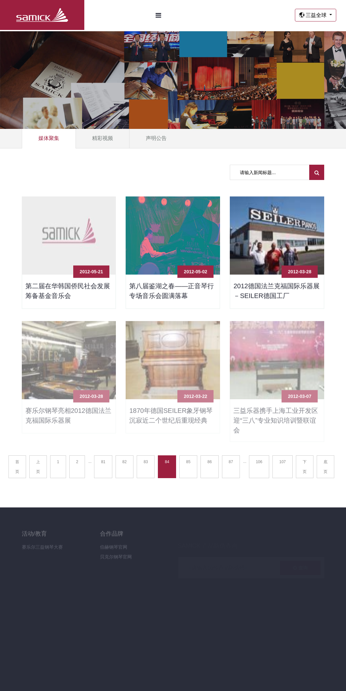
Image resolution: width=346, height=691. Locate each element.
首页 (17, 467)
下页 (305, 467)
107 (282, 462)
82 (124, 462)
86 (209, 462)
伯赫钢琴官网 (113, 549)
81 (103, 462)
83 (146, 462)
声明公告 (156, 138)
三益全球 (313, 15)
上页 (38, 467)
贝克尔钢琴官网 (116, 558)
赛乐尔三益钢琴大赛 (42, 549)
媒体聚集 (48, 138)
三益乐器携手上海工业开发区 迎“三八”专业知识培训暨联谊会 (275, 422)
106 (259, 462)
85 (188, 462)
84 (167, 462)
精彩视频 (102, 138)
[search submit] (317, 172)
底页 (325, 467)
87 (231, 462)
